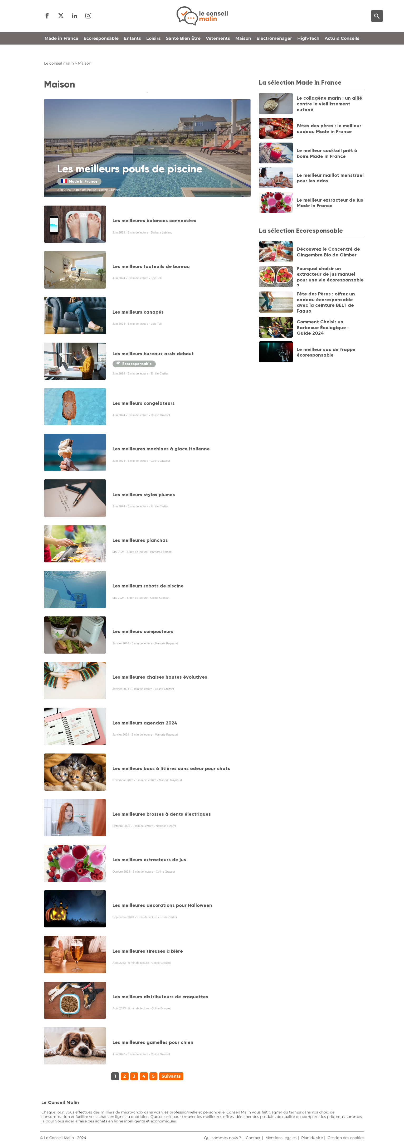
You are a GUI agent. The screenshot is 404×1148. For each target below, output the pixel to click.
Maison (243, 48)
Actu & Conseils (342, 48)
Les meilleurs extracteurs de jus (149, 860)
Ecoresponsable (101, 48)
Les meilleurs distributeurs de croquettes (160, 997)
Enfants (132, 48)
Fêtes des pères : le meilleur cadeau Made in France (329, 128)
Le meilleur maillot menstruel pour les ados (330, 178)
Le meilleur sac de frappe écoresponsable (326, 352)
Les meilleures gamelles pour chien (153, 1042)
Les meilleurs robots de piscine (148, 586)
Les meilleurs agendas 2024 (145, 723)
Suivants (171, 1076)
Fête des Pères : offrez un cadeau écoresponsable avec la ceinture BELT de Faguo (326, 302)
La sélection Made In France (300, 82)
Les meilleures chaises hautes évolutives (160, 677)
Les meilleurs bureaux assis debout (153, 354)
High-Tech (308, 48)
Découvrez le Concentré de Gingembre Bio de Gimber (328, 252)
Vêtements (218, 48)
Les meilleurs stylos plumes (144, 495)
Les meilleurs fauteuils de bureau (151, 266)
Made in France (61, 48)
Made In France (79, 181)
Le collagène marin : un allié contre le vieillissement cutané (329, 103)
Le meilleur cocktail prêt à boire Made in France (327, 153)
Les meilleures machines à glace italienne (161, 449)
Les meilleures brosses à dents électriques (162, 814)
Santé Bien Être (183, 48)
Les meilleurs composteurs (143, 631)
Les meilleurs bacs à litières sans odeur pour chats (171, 768)
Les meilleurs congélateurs (144, 403)
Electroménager (274, 48)
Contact (253, 1137)
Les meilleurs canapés (138, 312)
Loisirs (153, 48)
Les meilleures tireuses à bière (148, 951)
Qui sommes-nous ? (222, 1137)
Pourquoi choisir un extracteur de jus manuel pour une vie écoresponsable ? (330, 277)
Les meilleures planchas (140, 540)
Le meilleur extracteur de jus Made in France (330, 203)
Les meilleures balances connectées (154, 220)
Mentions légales (280, 1137)
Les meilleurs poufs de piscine (129, 168)
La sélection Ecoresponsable (301, 230)
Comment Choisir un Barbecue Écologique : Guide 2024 (323, 327)
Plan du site (312, 1137)
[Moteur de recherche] (377, 21)
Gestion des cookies (346, 1137)
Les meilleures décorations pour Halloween (162, 905)
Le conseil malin (59, 63)
